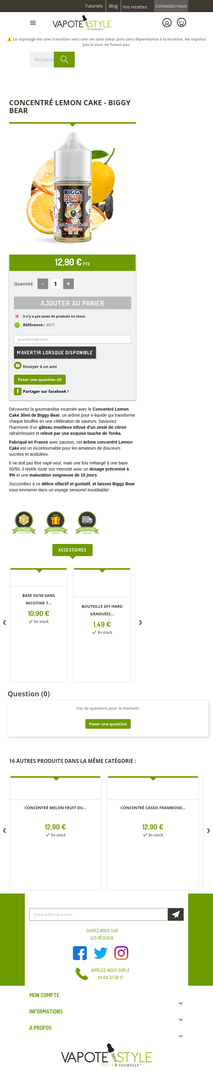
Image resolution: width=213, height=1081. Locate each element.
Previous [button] (5, 624)
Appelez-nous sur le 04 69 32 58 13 (110, 974)
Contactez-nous (171, 6)
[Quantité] (55, 283)
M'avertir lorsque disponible (55, 353)
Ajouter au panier (72, 302)
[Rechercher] (52, 59)
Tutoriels (94, 6)
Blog (113, 6)
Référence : (34, 324)
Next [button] (140, 624)
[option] (39, 626)
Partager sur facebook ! (46, 391)
